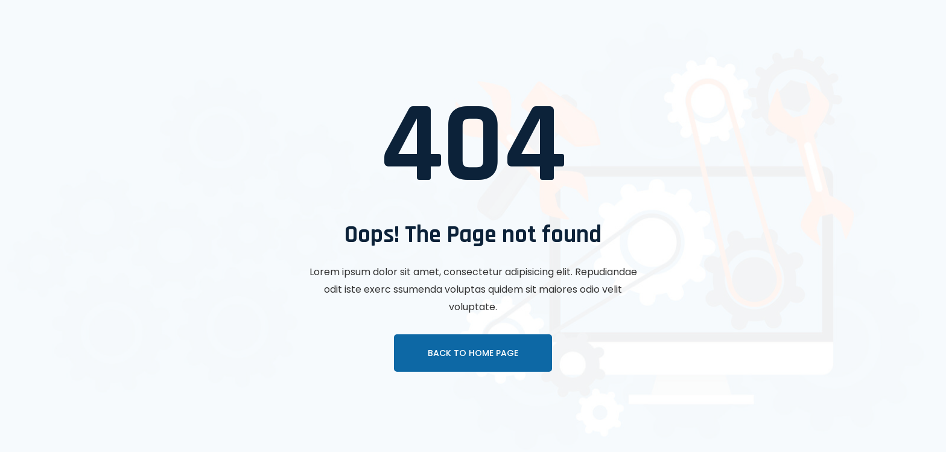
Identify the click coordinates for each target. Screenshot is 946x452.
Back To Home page (473, 353)
